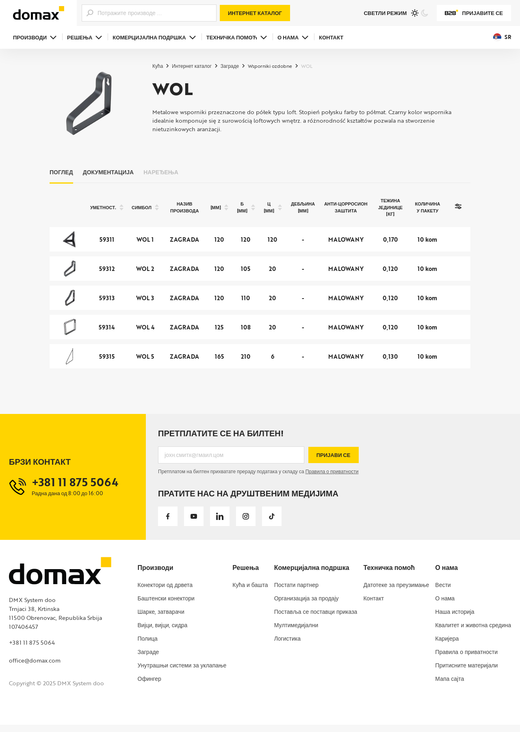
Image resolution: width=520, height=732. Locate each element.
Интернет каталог (255, 13)
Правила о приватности (332, 478)
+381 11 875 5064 (32, 649)
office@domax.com (35, 667)
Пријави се (333, 462)
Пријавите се (474, 13)
